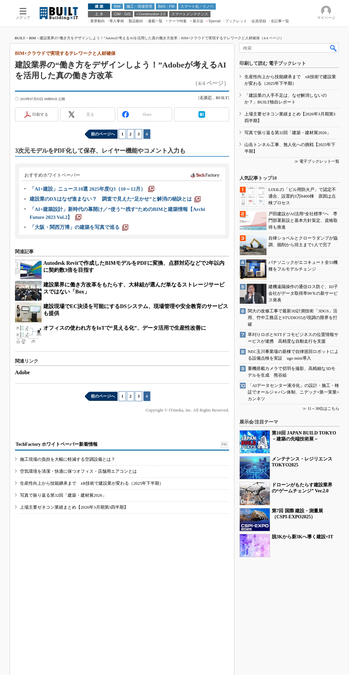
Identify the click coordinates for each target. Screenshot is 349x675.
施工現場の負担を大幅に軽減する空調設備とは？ (67, 459)
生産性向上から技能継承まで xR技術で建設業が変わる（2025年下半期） (92, 483)
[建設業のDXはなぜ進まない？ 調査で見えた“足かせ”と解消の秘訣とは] (115, 199)
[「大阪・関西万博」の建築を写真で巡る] (79, 227)
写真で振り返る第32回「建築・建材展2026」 (63, 495)
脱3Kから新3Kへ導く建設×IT (302, 536)
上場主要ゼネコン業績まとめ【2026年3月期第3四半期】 (74, 507)
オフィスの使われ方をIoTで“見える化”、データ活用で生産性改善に (124, 328)
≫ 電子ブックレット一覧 (316, 161)
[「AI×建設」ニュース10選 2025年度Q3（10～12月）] (92, 189)
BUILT (20, 38)
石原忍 (206, 97)
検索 (334, 48)
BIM (32, 38)
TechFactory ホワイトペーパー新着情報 (57, 444)
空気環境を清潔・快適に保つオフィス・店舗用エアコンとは (78, 471)
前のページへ (103, 134)
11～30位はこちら (323, 408)
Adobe (22, 372)
